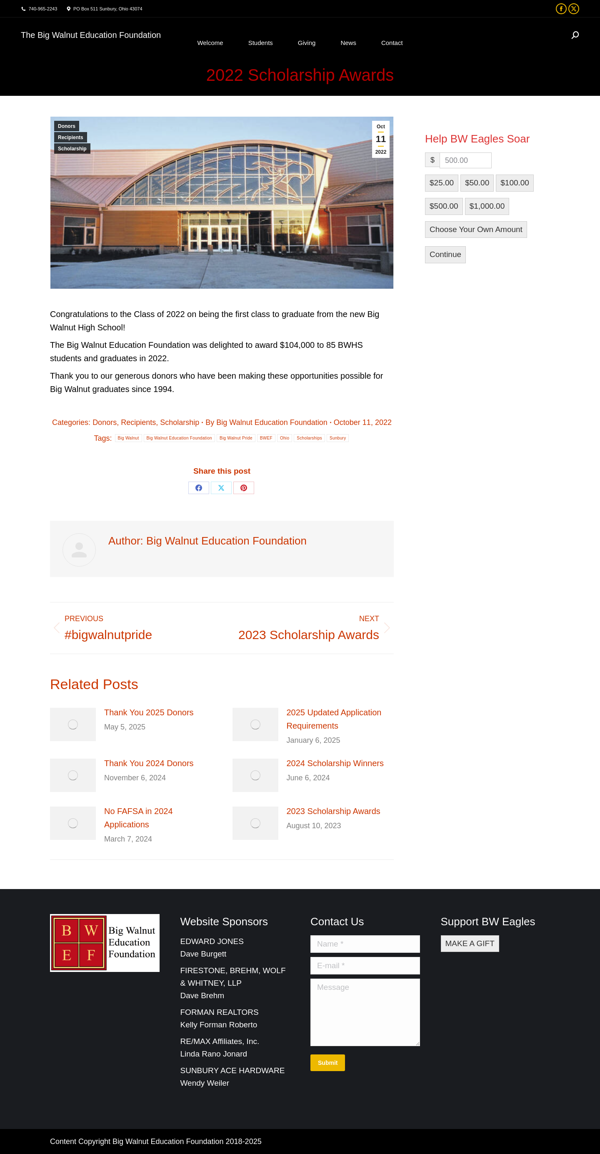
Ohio (284, 438)
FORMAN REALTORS (219, 1012)
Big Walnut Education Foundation (179, 438)
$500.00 (444, 206)
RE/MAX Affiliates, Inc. (220, 1041)
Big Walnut (128, 438)
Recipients (70, 137)
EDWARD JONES (213, 941)
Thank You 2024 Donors (149, 763)
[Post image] (73, 724)
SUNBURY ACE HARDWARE (232, 1070)
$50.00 (477, 182)
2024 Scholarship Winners (335, 763)
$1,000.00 (487, 206)
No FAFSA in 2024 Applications (138, 818)
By (266, 422)
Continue (445, 254)
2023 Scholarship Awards (333, 811)
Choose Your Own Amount (476, 229)
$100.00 (514, 182)
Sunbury (338, 438)
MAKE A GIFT (470, 943)
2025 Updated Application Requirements (334, 719)
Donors (66, 126)
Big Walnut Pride (236, 438)
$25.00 (442, 182)
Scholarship (72, 149)
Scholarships (309, 438)
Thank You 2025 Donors (149, 712)
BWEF (266, 438)
